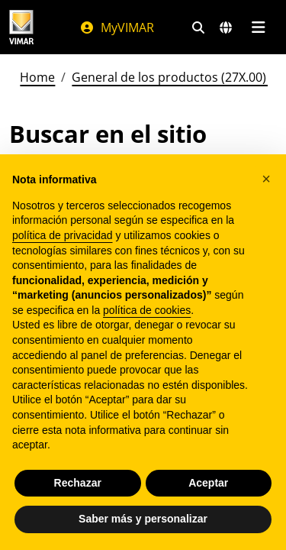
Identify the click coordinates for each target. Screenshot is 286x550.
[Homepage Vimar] (21, 27)
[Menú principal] (258, 27)
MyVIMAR (116, 27)
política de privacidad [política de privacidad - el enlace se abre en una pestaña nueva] (62, 235)
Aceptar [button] (208, 483)
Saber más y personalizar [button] (143, 519)
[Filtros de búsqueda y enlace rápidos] (198, 27)
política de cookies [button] (147, 310)
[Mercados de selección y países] (225, 27)
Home (37, 77)
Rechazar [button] (77, 483)
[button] (266, 179)
